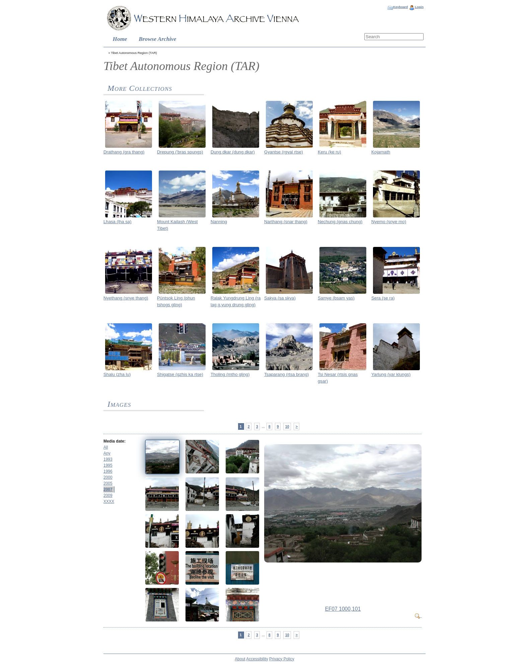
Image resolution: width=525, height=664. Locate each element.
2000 (107, 477)
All (105, 447)
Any (106, 453)
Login (419, 7)
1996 (107, 471)
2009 (107, 495)
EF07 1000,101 (343, 609)
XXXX (108, 501)
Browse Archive (157, 39)
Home (120, 39)
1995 (107, 465)
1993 (107, 459)
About (240, 659)
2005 (107, 483)
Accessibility (257, 659)
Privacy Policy (281, 659)
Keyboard (400, 7)
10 (287, 426)
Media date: (114, 441)
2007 (107, 489)
